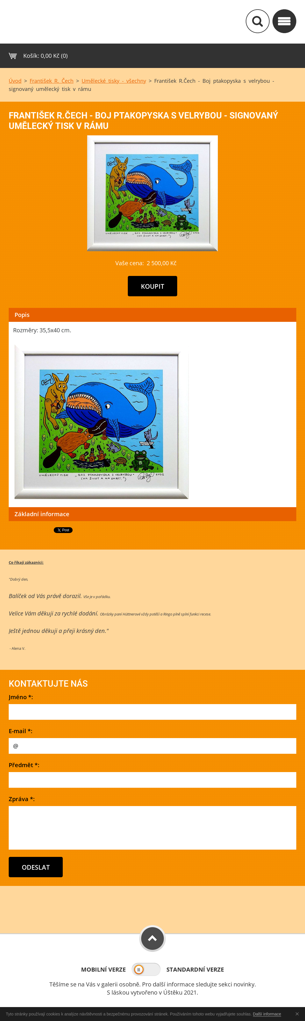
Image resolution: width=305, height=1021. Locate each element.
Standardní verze (195, 969)
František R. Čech (51, 80)
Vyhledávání (258, 21)
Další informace (267, 1014)
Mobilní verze (103, 969)
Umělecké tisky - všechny (114, 80)
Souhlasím (298, 1013)
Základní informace (42, 514)
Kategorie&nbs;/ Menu (284, 21)
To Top (152, 938)
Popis (22, 315)
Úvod (15, 80)
